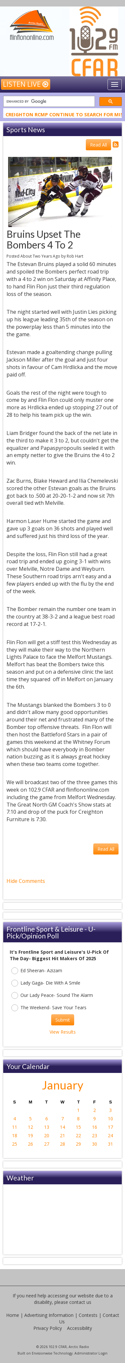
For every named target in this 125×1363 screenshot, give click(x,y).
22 (78, 1135)
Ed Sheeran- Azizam (36, 970)
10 (110, 1118)
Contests (88, 1315)
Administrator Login (91, 1353)
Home (12, 1315)
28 (62, 1144)
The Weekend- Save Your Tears (48, 1007)
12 (30, 1127)
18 (14, 1135)
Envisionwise (42, 1353)
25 (14, 1144)
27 (46, 1144)
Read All (98, 145)
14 (62, 1127)
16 (94, 1127)
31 (110, 1144)
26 (30, 1144)
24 (110, 1135)
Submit (62, 1020)
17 (110, 1127)
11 (14, 1127)
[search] (48, 101)
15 (78, 1127)
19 (30, 1135)
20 (46, 1135)
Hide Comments (25, 881)
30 (94, 1144)
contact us (80, 1302)
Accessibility (79, 1328)
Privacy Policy (47, 1328)
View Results (63, 1032)
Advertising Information (49, 1315)
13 (46, 1127)
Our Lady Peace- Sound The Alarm (52, 995)
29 (78, 1144)
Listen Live (25, 84)
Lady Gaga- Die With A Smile (45, 983)
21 (62, 1135)
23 (94, 1135)
